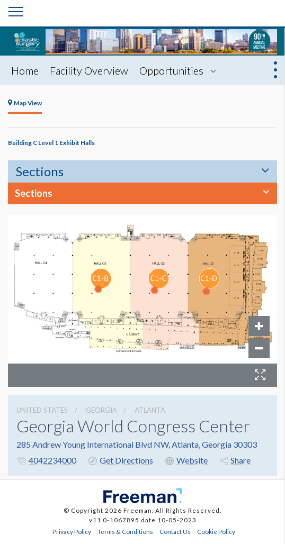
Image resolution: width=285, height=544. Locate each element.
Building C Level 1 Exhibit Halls (51, 142)
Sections (40, 171)
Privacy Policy (71, 531)
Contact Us (175, 531)
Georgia (101, 410)
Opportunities (171, 70)
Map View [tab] (25, 102)
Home (25, 70)
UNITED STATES (42, 410)
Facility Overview (89, 70)
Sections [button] (33, 193)
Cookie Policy (216, 531)
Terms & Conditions (125, 531)
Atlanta (150, 410)
